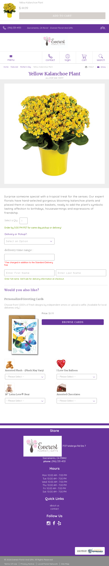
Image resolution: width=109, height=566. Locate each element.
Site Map (65, 564)
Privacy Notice (27, 564)
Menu (10, 59)
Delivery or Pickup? (16, 234)
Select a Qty (11, 220)
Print (89, 67)
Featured (14, 67)
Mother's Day (25, 67)
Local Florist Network (48, 564)
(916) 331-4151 (14, 27)
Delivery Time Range (19, 250)
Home (6, 67)
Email (101, 67)
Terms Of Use (10, 564)
